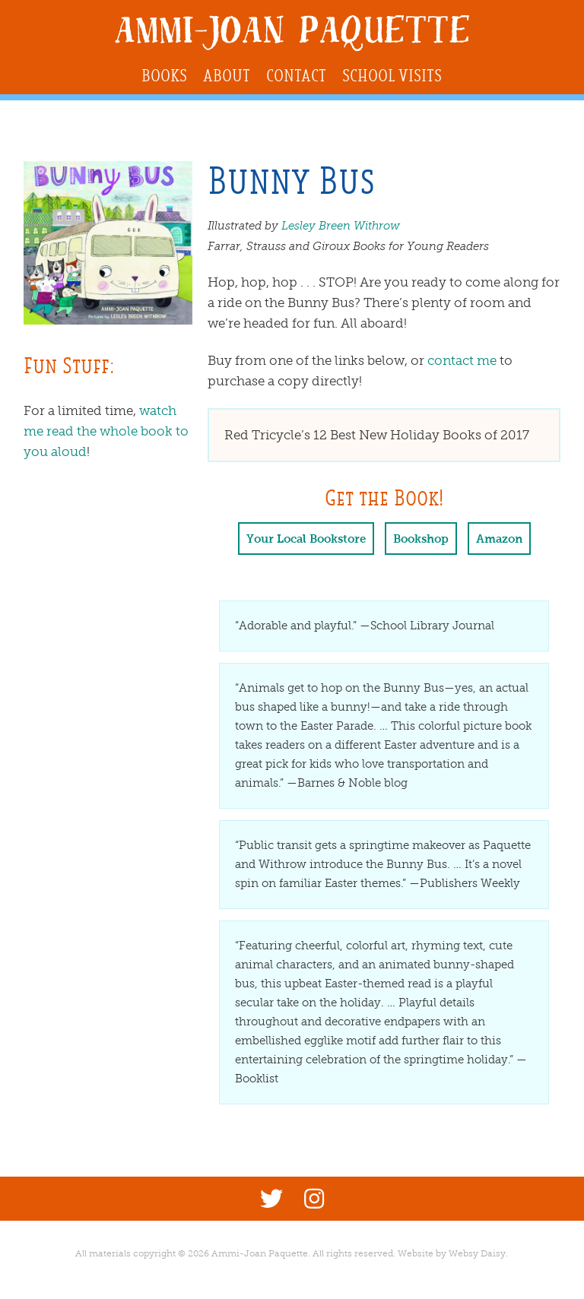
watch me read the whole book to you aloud (106, 431)
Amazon (499, 538)
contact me (462, 360)
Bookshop (421, 538)
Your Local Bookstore (306, 538)
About (226, 75)
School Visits (392, 75)
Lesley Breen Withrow (340, 226)
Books (164, 75)
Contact (296, 75)
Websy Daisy (477, 1253)
